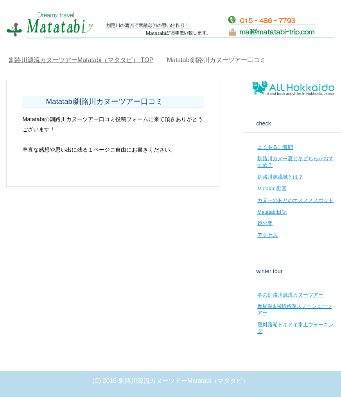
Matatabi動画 (272, 188)
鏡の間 (265, 223)
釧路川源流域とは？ (280, 177)
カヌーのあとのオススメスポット (295, 200)
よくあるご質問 (275, 147)
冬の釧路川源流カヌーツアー (290, 295)
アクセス (267, 235)
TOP (81, 60)
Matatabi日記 (272, 212)
